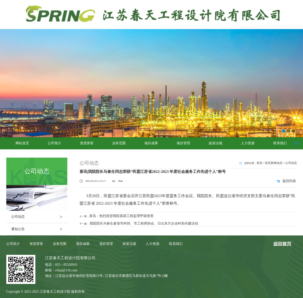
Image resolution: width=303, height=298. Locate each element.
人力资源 (248, 143)
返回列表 (289, 181)
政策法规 (215, 143)
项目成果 (151, 143)
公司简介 (54, 143)
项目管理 (183, 143)
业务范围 (119, 143)
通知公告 (39, 229)
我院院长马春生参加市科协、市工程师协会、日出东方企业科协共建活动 (144, 223)
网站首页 (22, 143)
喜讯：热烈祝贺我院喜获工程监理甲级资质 (121, 216)
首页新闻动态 (273, 163)
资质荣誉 (86, 143)
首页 (259, 163)
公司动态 (39, 217)
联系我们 (280, 143)
